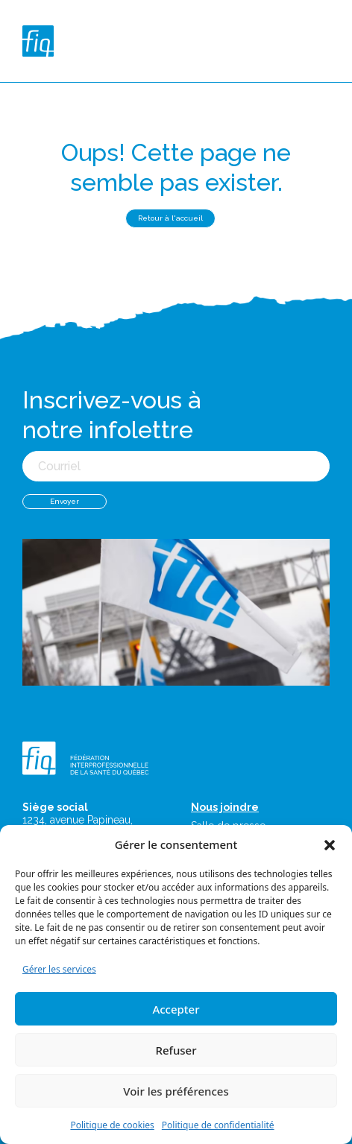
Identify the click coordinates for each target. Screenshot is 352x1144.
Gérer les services (59, 969)
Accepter (175, 1009)
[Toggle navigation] (326, 41)
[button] (329, 844)
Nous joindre (225, 807)
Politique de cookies (112, 1125)
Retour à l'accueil (170, 218)
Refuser (175, 1050)
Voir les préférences (175, 1091)
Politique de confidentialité (218, 1125)
